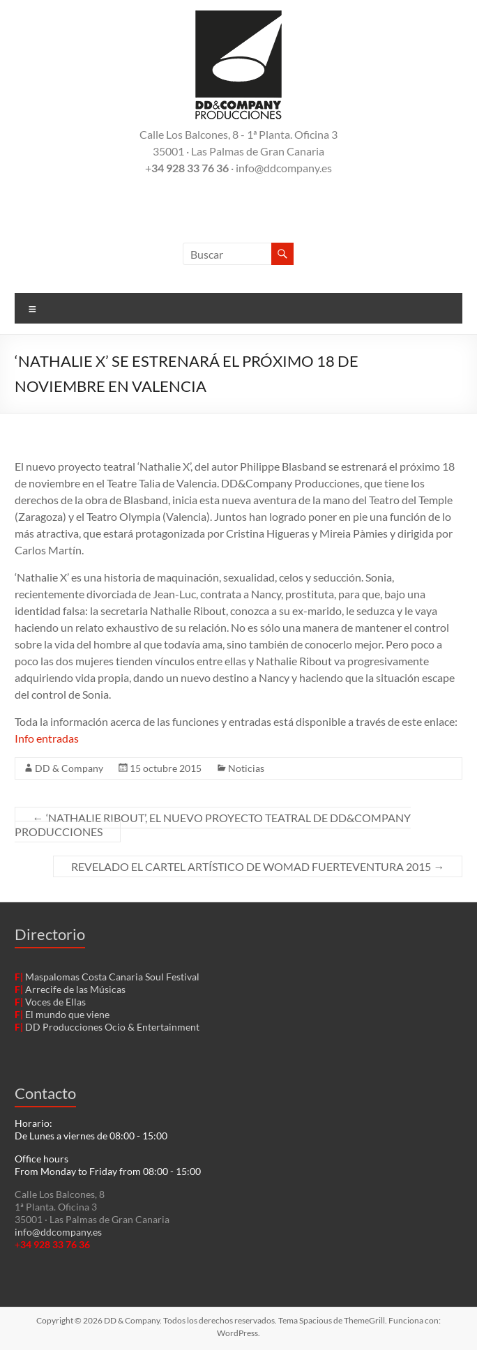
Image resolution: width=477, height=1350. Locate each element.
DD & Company (69, 768)
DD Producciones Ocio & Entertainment (112, 1027)
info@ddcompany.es (58, 1232)
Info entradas (47, 738)
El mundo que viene (67, 1014)
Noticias (246, 768)
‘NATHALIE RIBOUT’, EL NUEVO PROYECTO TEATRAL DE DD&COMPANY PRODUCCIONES (213, 824)
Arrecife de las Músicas (75, 989)
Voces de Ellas (55, 1002)
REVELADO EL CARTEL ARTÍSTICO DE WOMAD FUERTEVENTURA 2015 (257, 866)
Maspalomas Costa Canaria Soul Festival (112, 977)
